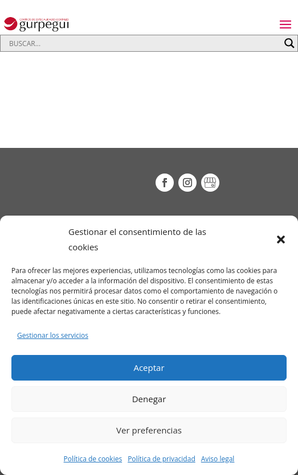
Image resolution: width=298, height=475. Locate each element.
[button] (281, 239)
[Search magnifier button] (289, 43)
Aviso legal (218, 459)
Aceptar (148, 367)
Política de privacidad (161, 459)
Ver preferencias (149, 430)
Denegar (149, 398)
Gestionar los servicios (52, 335)
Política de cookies (93, 459)
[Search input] (144, 43)
